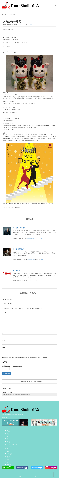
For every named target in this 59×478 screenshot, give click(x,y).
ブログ (6, 14)
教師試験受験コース (11, 446)
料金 (8, 451)
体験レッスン (9, 453)
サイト (3, 347)
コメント (4, 312)
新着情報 (8, 457)
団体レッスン (9, 433)
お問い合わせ (9, 464)
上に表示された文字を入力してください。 (12, 366)
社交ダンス (9, 431)
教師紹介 (8, 450)
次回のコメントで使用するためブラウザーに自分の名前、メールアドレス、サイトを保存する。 (25, 357)
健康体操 (8, 441)
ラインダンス (9, 436)
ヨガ (8, 438)
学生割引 (8, 456)
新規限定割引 (9, 454)
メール (4, 340)
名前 (3, 333)
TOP (3, 14)
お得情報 (8, 459)
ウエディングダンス (11, 442)
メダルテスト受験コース (12, 444)
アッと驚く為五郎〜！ (20, 228)
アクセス (8, 462)
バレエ (8, 439)
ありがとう (16, 270)
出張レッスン (9, 435)
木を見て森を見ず (18, 249)
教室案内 (8, 448)
